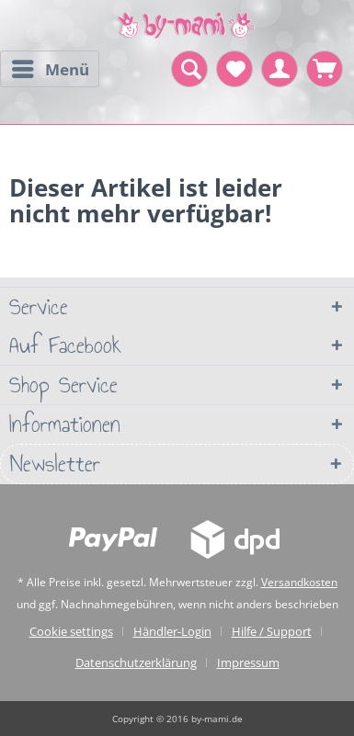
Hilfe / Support (272, 631)
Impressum (248, 662)
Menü (50, 67)
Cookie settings (71, 631)
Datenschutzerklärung (136, 662)
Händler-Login (172, 631)
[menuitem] (49, 69)
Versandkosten (299, 582)
